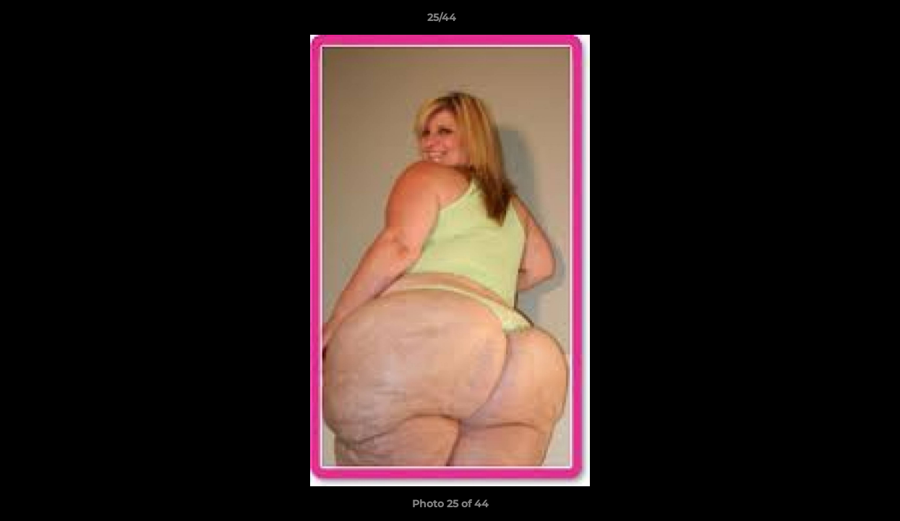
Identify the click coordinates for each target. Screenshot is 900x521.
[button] (839, 20)
